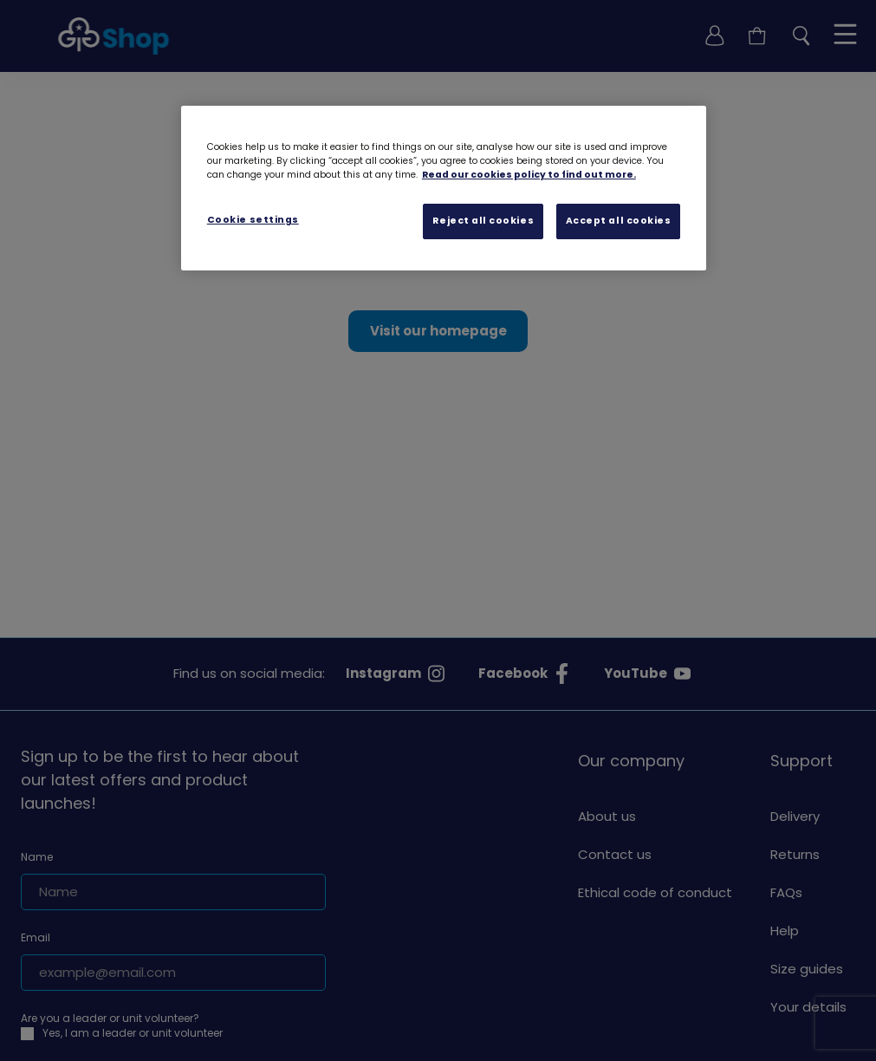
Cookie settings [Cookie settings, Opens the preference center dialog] (253, 219)
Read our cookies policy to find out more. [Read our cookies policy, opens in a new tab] (529, 174)
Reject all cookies (483, 220)
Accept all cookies (619, 220)
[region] (444, 188)
